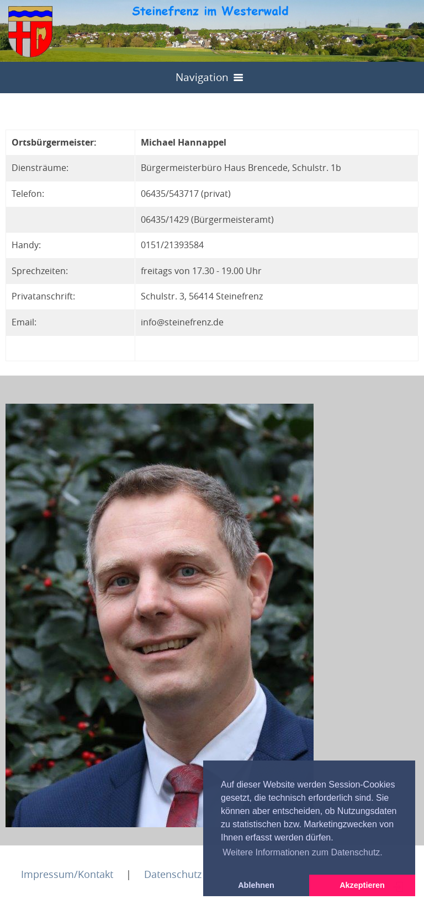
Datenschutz (173, 874)
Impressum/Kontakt (67, 874)
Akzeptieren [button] (362, 885)
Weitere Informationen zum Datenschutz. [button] (302, 852)
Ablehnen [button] (256, 885)
